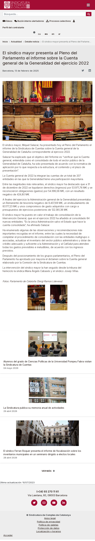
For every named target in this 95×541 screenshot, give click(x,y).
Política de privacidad (48, 521)
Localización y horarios (48, 531)
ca (39, 34)
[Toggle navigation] (88, 5)
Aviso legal (50, 518)
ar (59, 34)
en (53, 34)
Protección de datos (48, 528)
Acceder (8, 535)
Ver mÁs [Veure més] (47, 471)
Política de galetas (48, 525)
